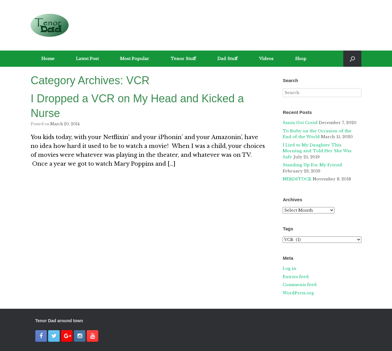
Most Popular (134, 58)
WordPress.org (298, 293)
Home (48, 58)
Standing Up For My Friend (312, 165)
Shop (300, 58)
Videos (266, 58)
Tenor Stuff (183, 58)
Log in (289, 268)
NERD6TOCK (297, 179)
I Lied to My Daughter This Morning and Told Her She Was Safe (317, 151)
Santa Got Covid (300, 122)
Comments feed (300, 284)
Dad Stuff (227, 58)
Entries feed (296, 276)
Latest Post (87, 58)
